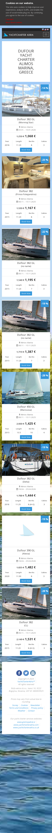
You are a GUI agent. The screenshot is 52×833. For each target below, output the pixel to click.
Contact (31, 710)
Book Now (26, 149)
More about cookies (14, 22)
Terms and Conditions (18, 708)
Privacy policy (37, 708)
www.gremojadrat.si (26, 722)
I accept (10, 19)
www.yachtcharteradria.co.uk (26, 727)
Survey (15, 705)
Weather (21, 710)
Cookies (24, 705)
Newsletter (35, 705)
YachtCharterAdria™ (26, 681)
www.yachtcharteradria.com (25, 724)
